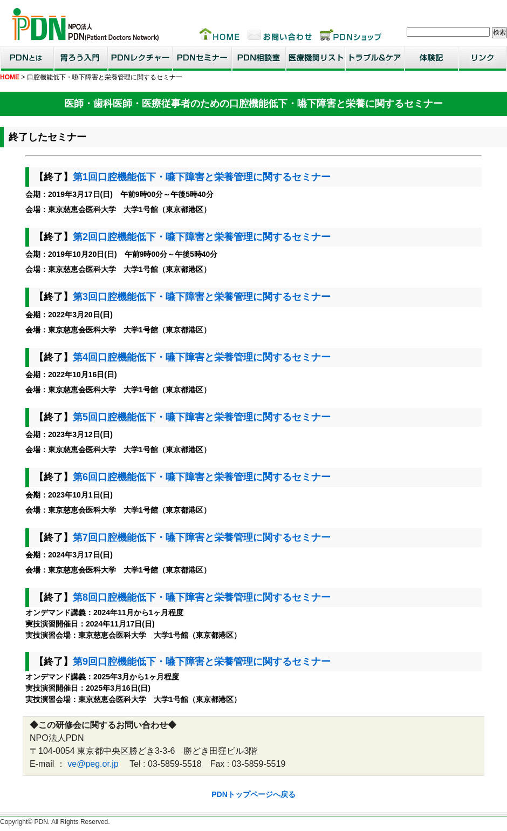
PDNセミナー (202, 58)
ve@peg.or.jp (93, 763)
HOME (9, 77)
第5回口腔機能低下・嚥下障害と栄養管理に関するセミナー (202, 417)
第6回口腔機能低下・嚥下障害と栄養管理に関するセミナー (202, 477)
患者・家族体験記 (431, 58)
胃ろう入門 (81, 58)
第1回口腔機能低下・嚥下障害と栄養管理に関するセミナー (202, 177)
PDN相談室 (259, 58)
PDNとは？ (27, 58)
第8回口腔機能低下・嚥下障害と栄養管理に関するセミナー (202, 597)
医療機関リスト (315, 58)
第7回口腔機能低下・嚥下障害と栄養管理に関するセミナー (202, 537)
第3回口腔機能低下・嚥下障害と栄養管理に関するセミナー (202, 296)
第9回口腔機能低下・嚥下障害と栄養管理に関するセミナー (202, 661)
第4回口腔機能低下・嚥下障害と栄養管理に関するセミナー (202, 357)
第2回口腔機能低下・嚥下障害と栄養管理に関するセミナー (202, 236)
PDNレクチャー (140, 58)
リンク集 (482, 58)
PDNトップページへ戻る (253, 794)
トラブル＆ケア (375, 58)
